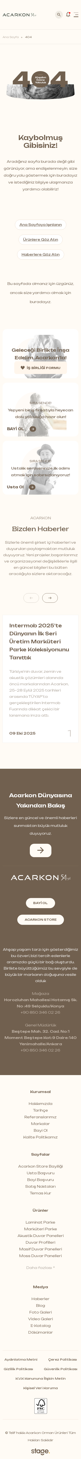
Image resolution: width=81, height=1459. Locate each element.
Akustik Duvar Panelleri (40, 1236)
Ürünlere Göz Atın (40, 240)
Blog (40, 1305)
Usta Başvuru (40, 1173)
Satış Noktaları (40, 1186)
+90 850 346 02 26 (40, 1012)
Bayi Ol (41, 1130)
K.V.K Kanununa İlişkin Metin (41, 1378)
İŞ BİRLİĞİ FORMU (40, 368)
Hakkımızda (40, 1103)
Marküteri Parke (40, 1229)
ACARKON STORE (41, 919)
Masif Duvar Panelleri (40, 1249)
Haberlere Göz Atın (41, 254)
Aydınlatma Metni (20, 1359)
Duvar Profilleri (40, 1242)
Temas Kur (40, 1193)
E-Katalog (40, 1325)
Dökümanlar (40, 1332)
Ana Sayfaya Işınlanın (40, 225)
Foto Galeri (40, 1312)
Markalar (40, 1124)
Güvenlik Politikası (60, 1369)
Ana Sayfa (11, 37)
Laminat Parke (40, 1222)
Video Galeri (40, 1319)
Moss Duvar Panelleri (40, 1256)
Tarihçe (40, 1110)
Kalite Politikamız (40, 1137)
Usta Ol (21, 487)
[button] (50, 598)
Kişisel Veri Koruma (40, 1388)
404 (28, 37)
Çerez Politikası (62, 1359)
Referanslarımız (40, 1117)
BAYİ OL (21, 429)
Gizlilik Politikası (18, 1369)
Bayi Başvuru (40, 1180)
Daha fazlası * (40, 1268)
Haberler (40, 1299)
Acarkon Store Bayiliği (40, 1166)
